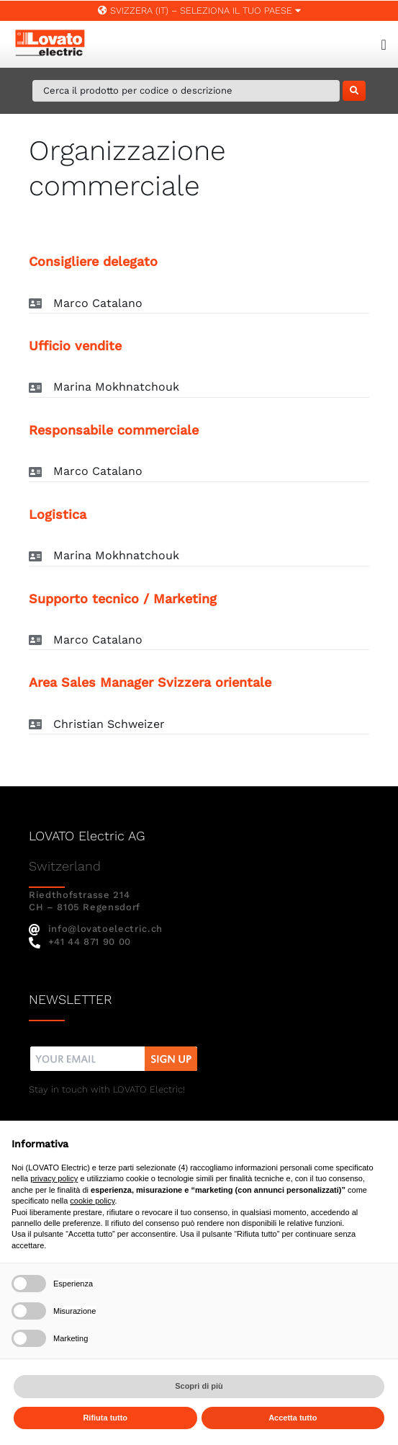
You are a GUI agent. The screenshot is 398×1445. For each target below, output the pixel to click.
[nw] (114, 1048)
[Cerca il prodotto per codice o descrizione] (186, 91)
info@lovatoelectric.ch (96, 928)
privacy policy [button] (54, 1178)
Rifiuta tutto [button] (105, 1417)
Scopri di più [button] (199, 1386)
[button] (199, 304)
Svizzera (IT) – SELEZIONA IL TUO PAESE (199, 10)
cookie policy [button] (92, 1200)
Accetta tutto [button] (292, 1417)
